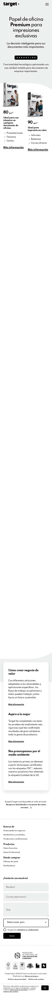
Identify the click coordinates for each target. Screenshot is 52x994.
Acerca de (8, 827)
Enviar (12, 936)
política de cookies (10, 991)
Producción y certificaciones (15, 839)
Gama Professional (11, 852)
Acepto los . (23, 930)
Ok (45, 988)
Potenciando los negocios (14, 831)
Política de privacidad (17, 979)
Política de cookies (36, 979)
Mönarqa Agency (32, 976)
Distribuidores (9, 866)
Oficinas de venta (10, 861)
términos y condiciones (27, 930)
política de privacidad (18, 990)
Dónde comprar (11, 858)
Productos (8, 844)
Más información (13, 147)
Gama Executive (10, 848)
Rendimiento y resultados (14, 835)
